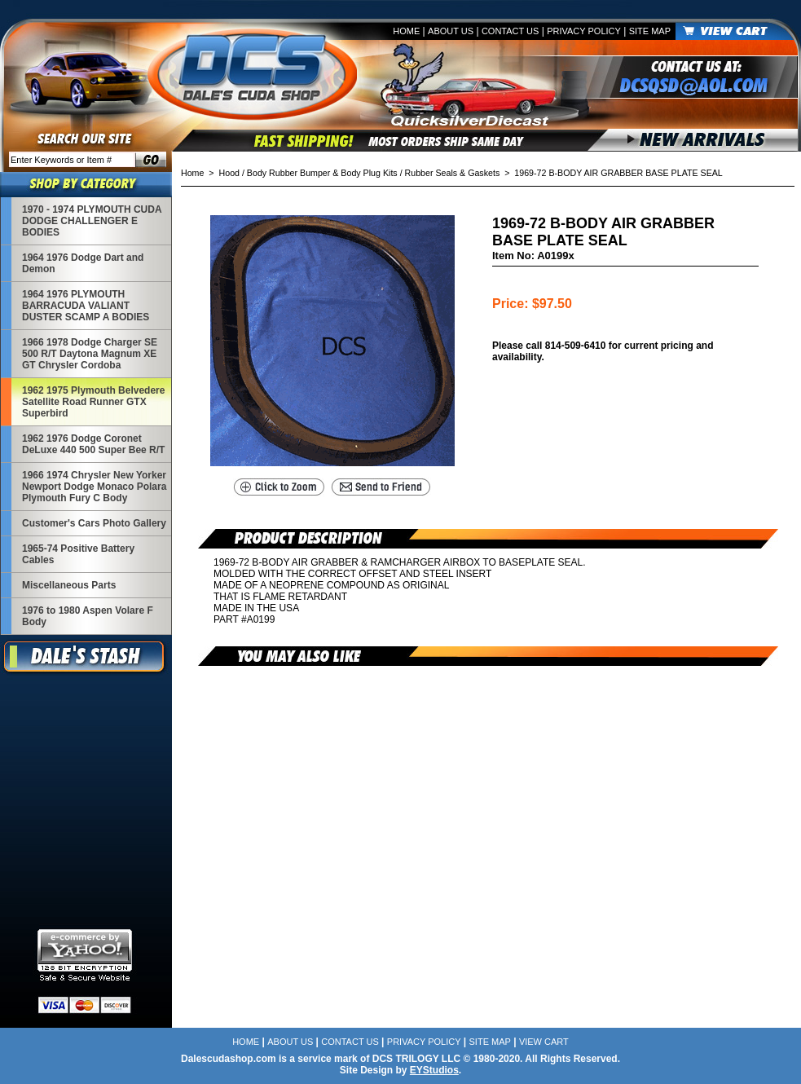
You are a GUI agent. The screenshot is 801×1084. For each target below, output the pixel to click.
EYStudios (434, 1070)
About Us (450, 31)
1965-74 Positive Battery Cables (78, 554)
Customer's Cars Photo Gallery (94, 523)
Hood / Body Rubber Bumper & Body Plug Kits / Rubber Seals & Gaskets (359, 173)
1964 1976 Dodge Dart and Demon (82, 263)
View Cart (544, 1042)
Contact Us (510, 31)
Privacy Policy (584, 31)
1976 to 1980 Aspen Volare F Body (87, 616)
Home (406, 31)
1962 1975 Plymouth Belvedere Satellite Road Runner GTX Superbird (93, 402)
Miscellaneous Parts (69, 585)
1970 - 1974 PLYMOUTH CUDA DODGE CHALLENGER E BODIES (91, 221)
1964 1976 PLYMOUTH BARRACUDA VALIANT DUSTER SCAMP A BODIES (85, 306)
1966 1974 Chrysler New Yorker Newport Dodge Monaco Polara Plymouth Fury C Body (94, 486)
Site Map (650, 31)
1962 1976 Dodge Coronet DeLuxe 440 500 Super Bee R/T (93, 444)
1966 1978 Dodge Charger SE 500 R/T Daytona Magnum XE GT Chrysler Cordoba (89, 354)
